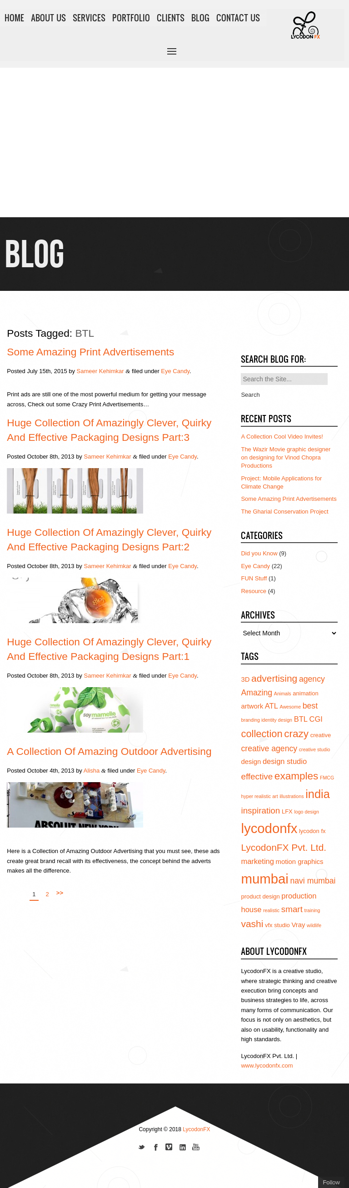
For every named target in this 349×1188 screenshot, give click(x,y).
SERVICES (89, 18)
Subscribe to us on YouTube (196, 1148)
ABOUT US (48, 18)
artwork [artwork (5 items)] (252, 706)
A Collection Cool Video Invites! (282, 436)
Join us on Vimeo (169, 1148)
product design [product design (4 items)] (260, 896)
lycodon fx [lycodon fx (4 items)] (312, 831)
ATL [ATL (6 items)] (271, 706)
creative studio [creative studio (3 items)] (314, 749)
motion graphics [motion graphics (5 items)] (300, 861)
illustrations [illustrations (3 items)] (291, 796)
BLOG (200, 18)
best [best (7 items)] (310, 705)
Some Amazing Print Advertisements (90, 352)
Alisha (92, 770)
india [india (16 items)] (317, 794)
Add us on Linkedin (182, 1148)
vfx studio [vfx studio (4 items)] (277, 925)
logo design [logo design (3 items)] (306, 811)
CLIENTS (170, 18)
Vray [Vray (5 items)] (298, 924)
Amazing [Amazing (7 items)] (256, 692)
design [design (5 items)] (251, 761)
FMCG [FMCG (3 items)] (327, 777)
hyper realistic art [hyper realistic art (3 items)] (259, 796)
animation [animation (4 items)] (305, 693)
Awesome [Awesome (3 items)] (290, 706)
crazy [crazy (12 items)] (296, 733)
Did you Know (259, 553)
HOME (14, 18)
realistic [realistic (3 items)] (271, 910)
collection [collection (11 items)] (261, 733)
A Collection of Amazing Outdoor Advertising (109, 751)
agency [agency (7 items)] (312, 679)
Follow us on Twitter (142, 1148)
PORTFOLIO (131, 18)
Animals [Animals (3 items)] (282, 693)
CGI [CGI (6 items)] (316, 719)
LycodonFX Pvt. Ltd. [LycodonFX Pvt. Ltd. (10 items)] (283, 847)
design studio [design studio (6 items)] (285, 761)
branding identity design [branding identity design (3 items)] (266, 720)
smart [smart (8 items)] (292, 909)
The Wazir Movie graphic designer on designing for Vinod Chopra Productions (285, 457)
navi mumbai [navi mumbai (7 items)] (312, 880)
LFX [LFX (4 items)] (287, 811)
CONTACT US (238, 18)
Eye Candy (175, 371)
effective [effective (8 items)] (257, 776)
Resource (253, 591)
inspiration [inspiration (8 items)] (260, 810)
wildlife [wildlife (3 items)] (314, 925)
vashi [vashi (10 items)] (252, 923)
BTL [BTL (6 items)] (301, 719)
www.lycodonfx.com (267, 1065)
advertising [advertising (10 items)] (274, 678)
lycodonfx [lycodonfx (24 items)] (269, 828)
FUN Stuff (254, 578)
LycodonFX (196, 1129)
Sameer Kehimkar (100, 371)
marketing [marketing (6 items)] (257, 861)
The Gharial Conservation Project (284, 511)
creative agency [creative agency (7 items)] (269, 748)
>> (59, 892)
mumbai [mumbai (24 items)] (264, 878)
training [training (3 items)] (312, 910)
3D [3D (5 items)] (245, 679)
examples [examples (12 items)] (296, 776)
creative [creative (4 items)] (320, 735)
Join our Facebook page (155, 1148)
